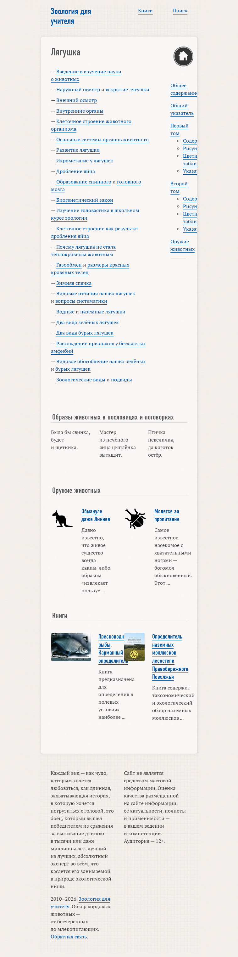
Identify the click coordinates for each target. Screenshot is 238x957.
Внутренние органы (79, 110)
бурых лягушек (73, 368)
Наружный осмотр (78, 89)
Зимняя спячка (73, 282)
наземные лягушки (102, 311)
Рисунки (193, 148)
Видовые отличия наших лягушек (95, 293)
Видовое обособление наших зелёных (101, 361)
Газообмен (69, 264)
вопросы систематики (81, 300)
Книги (145, 10)
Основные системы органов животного (102, 139)
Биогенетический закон (84, 199)
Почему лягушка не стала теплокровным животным (83, 250)
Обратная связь (69, 936)
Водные (65, 311)
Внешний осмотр (76, 100)
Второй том (179, 187)
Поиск (180, 10)
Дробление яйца (75, 171)
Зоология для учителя (71, 16)
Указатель (195, 170)
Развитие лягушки (78, 149)
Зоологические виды (80, 379)
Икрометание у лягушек (84, 160)
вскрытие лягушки (127, 89)
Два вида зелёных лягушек (87, 322)
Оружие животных (182, 245)
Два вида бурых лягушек (84, 332)
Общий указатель (182, 109)
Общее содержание (184, 89)
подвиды (121, 379)
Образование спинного (83, 181)
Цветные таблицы (193, 159)
